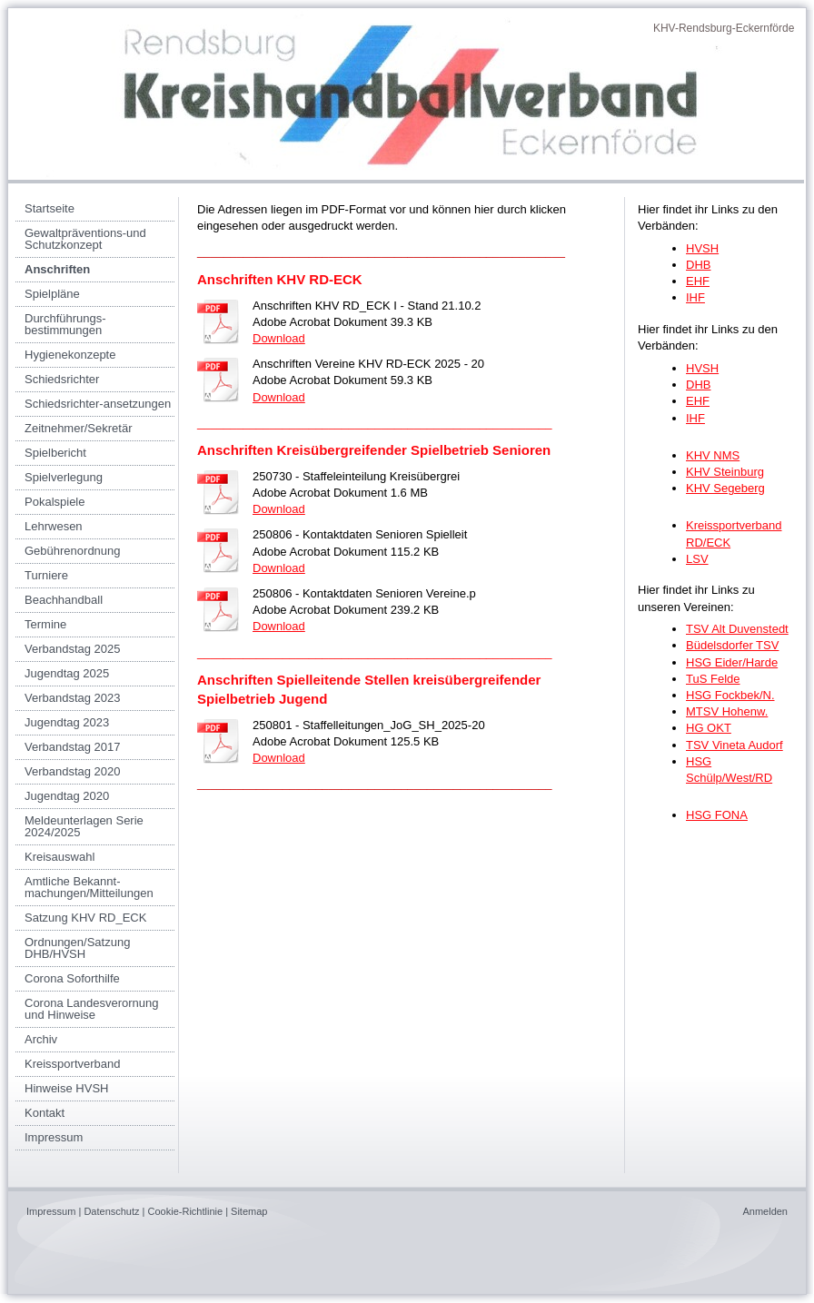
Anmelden (765, 1211)
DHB (698, 264)
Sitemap (249, 1211)
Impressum (50, 1211)
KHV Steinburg (725, 472)
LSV (697, 559)
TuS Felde (713, 679)
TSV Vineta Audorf (734, 745)
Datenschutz (111, 1211)
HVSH (702, 248)
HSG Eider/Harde (732, 662)
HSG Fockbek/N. (730, 695)
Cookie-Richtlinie (185, 1211)
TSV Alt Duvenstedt (737, 629)
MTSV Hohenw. (727, 711)
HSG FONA (717, 815)
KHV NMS (713, 455)
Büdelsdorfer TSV (732, 645)
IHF (695, 297)
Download (279, 338)
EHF (698, 281)
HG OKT (708, 728)
